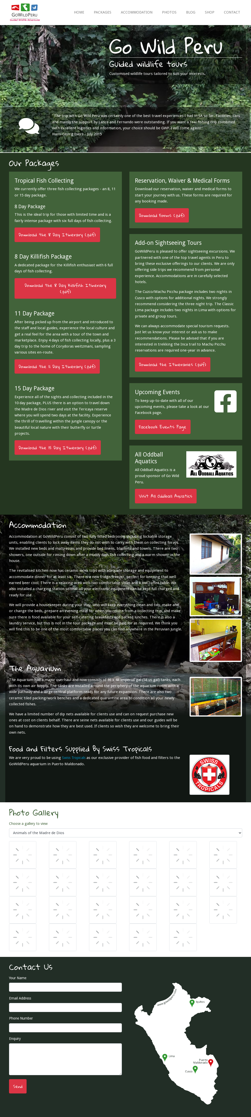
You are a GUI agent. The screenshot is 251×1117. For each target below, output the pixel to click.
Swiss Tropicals (74, 758)
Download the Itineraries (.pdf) (172, 364)
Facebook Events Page (162, 427)
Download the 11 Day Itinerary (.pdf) (57, 366)
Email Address (20, 998)
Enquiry (15, 1039)
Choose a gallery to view (28, 824)
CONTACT (232, 12)
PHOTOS (169, 12)
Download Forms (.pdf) (162, 215)
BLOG (190, 12)
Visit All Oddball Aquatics (165, 496)
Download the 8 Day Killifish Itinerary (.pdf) (65, 288)
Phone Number (21, 1018)
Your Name (17, 978)
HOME (79, 12)
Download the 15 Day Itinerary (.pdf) (58, 447)
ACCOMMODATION (136, 12)
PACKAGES (102, 12)
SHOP (209, 12)
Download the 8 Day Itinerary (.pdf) (57, 235)
